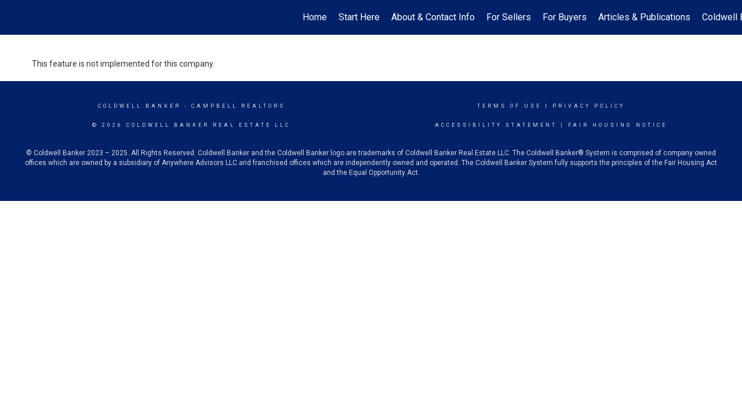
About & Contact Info (433, 17)
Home (315, 17)
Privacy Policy (588, 106)
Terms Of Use (509, 106)
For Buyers (565, 17)
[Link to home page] (15, 17)
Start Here (359, 17)
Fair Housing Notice (617, 125)
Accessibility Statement (496, 125)
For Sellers (508, 17)
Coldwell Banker (139, 106)
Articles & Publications (644, 17)
